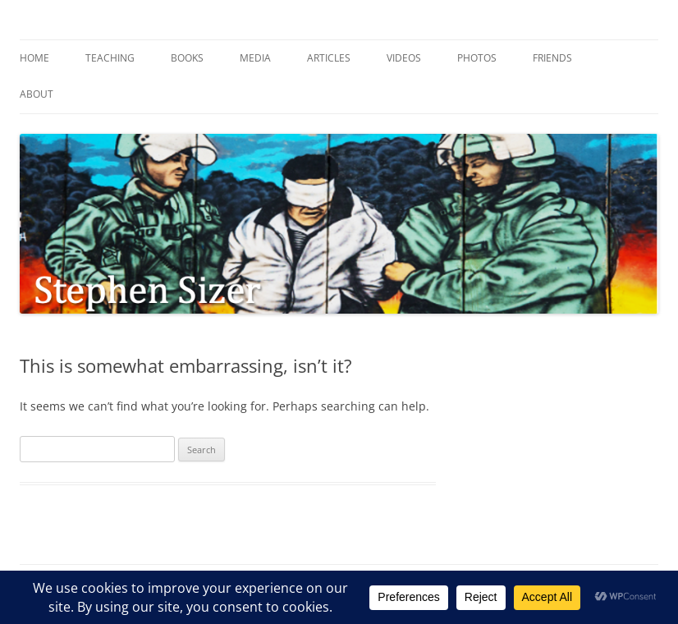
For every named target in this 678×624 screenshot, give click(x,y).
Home (34, 58)
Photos (477, 58)
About (36, 94)
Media (255, 58)
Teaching (110, 58)
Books (187, 58)
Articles (328, 58)
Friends (552, 58)
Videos (404, 58)
